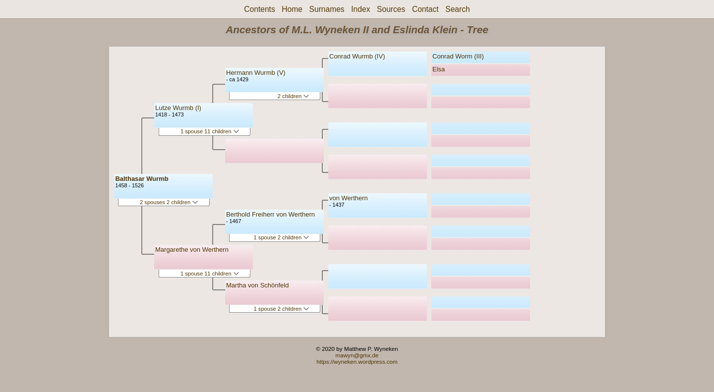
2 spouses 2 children (169, 202)
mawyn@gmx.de (356, 355)
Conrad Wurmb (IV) (357, 56)
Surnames (327, 9)
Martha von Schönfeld (257, 285)
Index (360, 9)
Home (292, 9)
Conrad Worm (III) (458, 56)
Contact (425, 9)
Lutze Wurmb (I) (178, 108)
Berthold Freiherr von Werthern (270, 214)
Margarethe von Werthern (192, 249)
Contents (259, 9)
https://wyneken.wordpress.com (357, 361)
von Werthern (348, 198)
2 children (293, 96)
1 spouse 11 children (209, 131)
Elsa (438, 69)
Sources (391, 9)
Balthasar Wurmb (141, 178)
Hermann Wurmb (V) (256, 72)
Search (457, 9)
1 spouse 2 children (281, 237)
